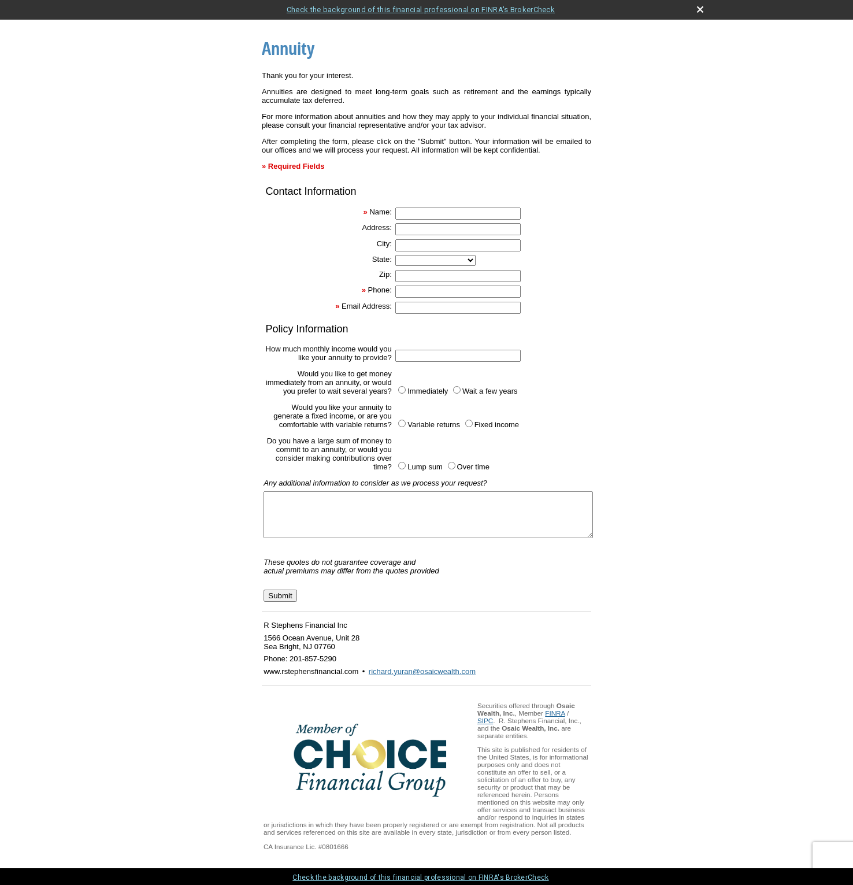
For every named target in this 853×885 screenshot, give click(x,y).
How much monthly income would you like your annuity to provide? (329, 353)
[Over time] (451, 465)
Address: (376, 227)
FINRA (555, 721)
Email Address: (367, 306)
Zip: (385, 274)
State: (382, 259)
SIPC (485, 729)
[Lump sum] (402, 465)
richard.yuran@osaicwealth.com (422, 680)
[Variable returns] (402, 423)
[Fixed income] (469, 423)
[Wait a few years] (457, 390)
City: (384, 243)
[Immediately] (402, 390)
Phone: (380, 290)
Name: (380, 212)
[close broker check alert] (700, 9)
